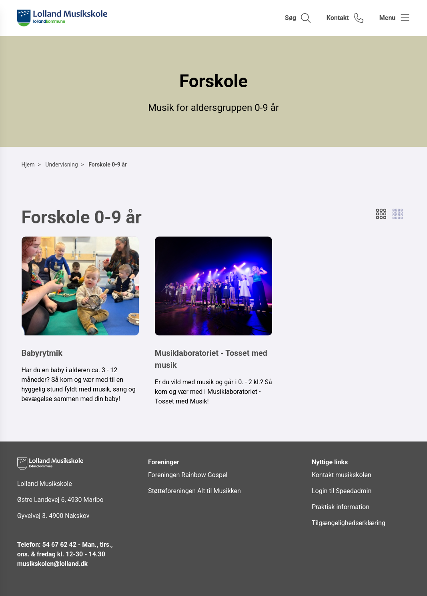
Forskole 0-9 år (107, 164)
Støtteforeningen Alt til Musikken (194, 491)
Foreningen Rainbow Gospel (187, 475)
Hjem (28, 164)
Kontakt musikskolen (341, 475)
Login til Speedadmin (341, 491)
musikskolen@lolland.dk (52, 564)
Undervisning (61, 164)
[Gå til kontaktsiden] (345, 18)
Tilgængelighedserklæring (348, 523)
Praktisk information (340, 507)
